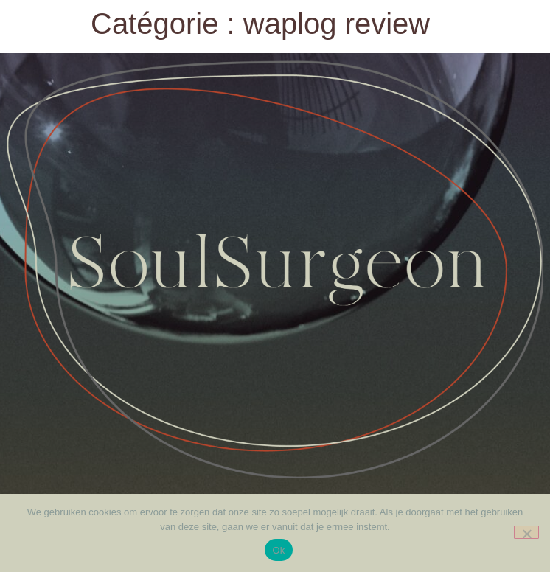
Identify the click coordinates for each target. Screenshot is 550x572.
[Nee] (526, 532)
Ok (278, 550)
